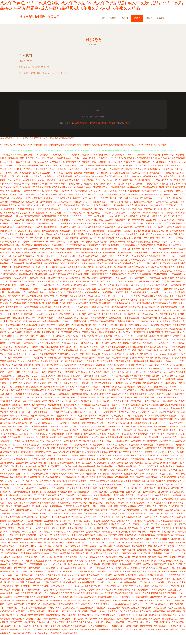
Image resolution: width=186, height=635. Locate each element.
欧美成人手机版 (175, 564)
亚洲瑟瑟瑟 (68, 575)
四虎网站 (99, 220)
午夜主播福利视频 (16, 386)
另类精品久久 (179, 270)
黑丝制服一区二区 (40, 241)
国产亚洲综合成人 (153, 517)
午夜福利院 (169, 444)
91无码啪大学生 (40, 528)
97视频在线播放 (131, 582)
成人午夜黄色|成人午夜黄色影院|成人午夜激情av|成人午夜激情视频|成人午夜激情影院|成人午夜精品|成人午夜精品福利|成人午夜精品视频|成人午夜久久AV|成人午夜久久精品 (78, 144)
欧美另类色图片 (25, 205)
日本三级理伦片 (136, 285)
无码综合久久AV (51, 198)
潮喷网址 (99, 376)
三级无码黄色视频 (12, 524)
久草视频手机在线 (9, 260)
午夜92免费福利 (63, 423)
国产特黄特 (8, 586)
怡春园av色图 (140, 586)
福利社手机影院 (31, 307)
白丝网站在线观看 (157, 252)
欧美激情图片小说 (173, 459)
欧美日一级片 (21, 321)
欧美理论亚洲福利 (101, 528)
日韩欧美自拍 (78, 354)
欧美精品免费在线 (82, 492)
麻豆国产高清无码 (100, 274)
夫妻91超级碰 (175, 542)
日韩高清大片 (81, 560)
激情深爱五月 (94, 245)
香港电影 (38, 470)
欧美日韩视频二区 (133, 401)
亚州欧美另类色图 (31, 597)
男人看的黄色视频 (121, 517)
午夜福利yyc (124, 249)
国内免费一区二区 (58, 361)
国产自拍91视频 (177, 202)
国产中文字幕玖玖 (20, 571)
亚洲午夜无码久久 (160, 180)
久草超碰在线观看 (128, 397)
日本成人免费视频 (155, 459)
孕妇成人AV (119, 513)
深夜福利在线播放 (58, 473)
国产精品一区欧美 (136, 350)
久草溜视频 (63, 216)
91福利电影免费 (97, 231)
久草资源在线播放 (164, 521)
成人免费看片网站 (86, 582)
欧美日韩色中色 (33, 604)
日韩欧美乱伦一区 (137, 502)
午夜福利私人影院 (41, 586)
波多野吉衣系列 (134, 187)
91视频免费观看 (176, 347)
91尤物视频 (124, 608)
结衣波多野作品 (75, 183)
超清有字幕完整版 (86, 165)
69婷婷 (55, 299)
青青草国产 (78, 339)
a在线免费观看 (46, 318)
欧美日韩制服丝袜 (83, 405)
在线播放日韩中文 (30, 419)
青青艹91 (28, 357)
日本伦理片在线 (109, 589)
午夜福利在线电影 (141, 296)
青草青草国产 (115, 510)
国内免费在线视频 (36, 615)
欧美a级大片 (47, 597)
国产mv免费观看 (45, 328)
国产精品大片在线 (62, 531)
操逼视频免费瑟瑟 (122, 289)
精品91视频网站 (13, 292)
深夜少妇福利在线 (96, 216)
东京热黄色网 (112, 368)
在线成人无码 (22, 390)
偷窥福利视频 (28, 517)
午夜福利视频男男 (140, 361)
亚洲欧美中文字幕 (120, 629)
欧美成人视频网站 (14, 539)
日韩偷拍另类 (156, 165)
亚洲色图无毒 (174, 162)
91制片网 (102, 575)
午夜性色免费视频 (51, 321)
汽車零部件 (84, 123)
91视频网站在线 (104, 194)
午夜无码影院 (170, 557)
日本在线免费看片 (65, 444)
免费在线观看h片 (161, 386)
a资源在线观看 (146, 299)
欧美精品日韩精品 (113, 263)
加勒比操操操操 (146, 575)
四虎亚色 (52, 405)
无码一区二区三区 (70, 426)
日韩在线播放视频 (92, 176)
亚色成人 (82, 615)
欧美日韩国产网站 (139, 216)
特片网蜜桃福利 (26, 260)
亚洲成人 (93, 158)
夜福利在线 (51, 495)
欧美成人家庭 (167, 292)
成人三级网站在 (73, 278)
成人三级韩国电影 (170, 394)
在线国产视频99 (61, 593)
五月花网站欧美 (175, 593)
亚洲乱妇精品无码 (45, 223)
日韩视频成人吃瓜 (34, 296)
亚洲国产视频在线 (42, 510)
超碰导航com (40, 314)
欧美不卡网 (8, 434)
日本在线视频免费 (151, 401)
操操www (9, 626)
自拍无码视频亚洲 (23, 586)
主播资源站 (8, 212)
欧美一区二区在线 (97, 560)
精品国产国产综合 (149, 318)
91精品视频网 (34, 568)
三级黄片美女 (139, 173)
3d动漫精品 (161, 162)
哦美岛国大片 (148, 202)
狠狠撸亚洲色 (176, 626)
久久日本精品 (79, 310)
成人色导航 (163, 492)
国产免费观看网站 (52, 310)
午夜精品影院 (70, 477)
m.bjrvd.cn (75, 123)
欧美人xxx (141, 263)
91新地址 (125, 209)
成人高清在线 (131, 560)
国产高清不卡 (17, 397)
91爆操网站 (52, 339)
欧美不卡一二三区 (172, 455)
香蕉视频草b (132, 575)
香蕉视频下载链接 (83, 528)
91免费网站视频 (151, 183)
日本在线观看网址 (108, 321)
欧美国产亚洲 (167, 528)
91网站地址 (162, 470)
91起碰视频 (126, 473)
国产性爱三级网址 (53, 187)
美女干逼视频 (62, 176)
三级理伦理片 (61, 205)
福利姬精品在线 (42, 517)
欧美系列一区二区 (141, 604)
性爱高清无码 (148, 162)
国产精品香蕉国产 (32, 216)
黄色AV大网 (55, 426)
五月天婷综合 (6, 394)
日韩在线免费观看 (66, 274)
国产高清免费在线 (28, 593)
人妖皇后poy (136, 176)
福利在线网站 (141, 252)
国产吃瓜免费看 (123, 597)
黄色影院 (88, 183)
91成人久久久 (159, 423)
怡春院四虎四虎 (47, 419)
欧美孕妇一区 (66, 589)
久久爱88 (35, 376)
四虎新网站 (53, 571)
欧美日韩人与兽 (64, 158)
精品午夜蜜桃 (112, 448)
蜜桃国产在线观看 (70, 629)
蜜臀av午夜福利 (23, 473)
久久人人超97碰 (123, 238)
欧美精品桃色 (117, 328)
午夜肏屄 (96, 564)
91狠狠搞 (75, 394)
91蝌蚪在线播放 (43, 256)
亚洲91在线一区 (133, 492)
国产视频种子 (75, 169)
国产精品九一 (30, 343)
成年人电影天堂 (93, 354)
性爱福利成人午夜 (68, 618)
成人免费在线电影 (38, 571)
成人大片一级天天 (133, 328)
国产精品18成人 (161, 626)
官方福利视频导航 (123, 604)
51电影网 (50, 205)
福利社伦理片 (63, 376)
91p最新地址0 (40, 270)
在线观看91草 (157, 281)
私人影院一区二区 (122, 212)
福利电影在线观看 (90, 278)
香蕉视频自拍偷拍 (123, 339)
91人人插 (120, 180)
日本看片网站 (156, 615)
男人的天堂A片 (165, 357)
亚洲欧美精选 (55, 633)
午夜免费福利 (34, 401)
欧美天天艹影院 (136, 379)
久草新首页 (157, 553)
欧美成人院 (22, 169)
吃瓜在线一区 (157, 376)
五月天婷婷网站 (39, 405)
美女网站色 (42, 383)
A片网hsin (129, 415)
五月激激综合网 (103, 198)
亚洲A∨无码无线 (16, 448)
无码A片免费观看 (94, 227)
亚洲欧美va (136, 405)
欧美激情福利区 (89, 357)
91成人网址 (108, 212)
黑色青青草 (107, 256)
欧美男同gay (179, 357)
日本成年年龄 (103, 307)
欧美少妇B (70, 270)
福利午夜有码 (150, 209)
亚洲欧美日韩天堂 (79, 263)
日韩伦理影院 (173, 216)
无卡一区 (39, 158)
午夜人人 (44, 292)
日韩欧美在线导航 (133, 383)
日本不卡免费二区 (9, 608)
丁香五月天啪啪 (32, 397)
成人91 (158, 314)
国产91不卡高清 (116, 535)
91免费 (16, 314)
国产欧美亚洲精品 (52, 350)
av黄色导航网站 (142, 165)
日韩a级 (7, 423)
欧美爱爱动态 (89, 513)
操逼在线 (115, 397)
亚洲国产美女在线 (127, 310)
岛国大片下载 (137, 249)
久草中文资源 (18, 285)
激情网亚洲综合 (117, 492)
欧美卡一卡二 (66, 521)
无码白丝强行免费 (59, 441)
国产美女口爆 (71, 419)
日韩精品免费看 (66, 267)
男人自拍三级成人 (133, 325)
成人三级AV (31, 285)
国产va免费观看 (174, 227)
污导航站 (135, 336)
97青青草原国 (76, 517)
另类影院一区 (30, 383)
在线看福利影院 (51, 521)
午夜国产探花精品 (50, 365)
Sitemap (126, 123)
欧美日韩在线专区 (8, 209)
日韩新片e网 (151, 357)
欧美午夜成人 (174, 426)
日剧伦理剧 (176, 539)
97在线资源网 (35, 169)
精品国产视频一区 (148, 198)
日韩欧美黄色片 (153, 260)
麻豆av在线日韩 (55, 546)
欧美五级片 (83, 618)
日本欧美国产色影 (114, 231)
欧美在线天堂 (48, 423)
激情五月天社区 (15, 408)
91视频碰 (102, 484)
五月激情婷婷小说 (123, 296)
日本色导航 (38, 176)
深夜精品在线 (111, 557)
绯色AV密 (46, 459)
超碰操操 (116, 430)
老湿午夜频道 (145, 347)
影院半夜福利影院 (148, 303)
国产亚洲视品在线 (141, 542)
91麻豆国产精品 (17, 202)
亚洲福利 (159, 575)
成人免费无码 (146, 593)
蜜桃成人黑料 (118, 626)
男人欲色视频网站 (24, 484)
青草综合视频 (86, 241)
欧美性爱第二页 (103, 582)
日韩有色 (117, 571)
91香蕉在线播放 (29, 252)
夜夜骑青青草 (160, 426)
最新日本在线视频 (28, 502)
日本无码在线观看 (75, 401)
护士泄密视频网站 (77, 481)
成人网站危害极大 (131, 510)
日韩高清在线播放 (100, 492)
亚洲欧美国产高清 (117, 524)
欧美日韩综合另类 (97, 415)
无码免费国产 (100, 463)
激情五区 (16, 560)
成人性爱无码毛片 (136, 408)
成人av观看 (128, 154)
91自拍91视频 (24, 361)
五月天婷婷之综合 (173, 332)
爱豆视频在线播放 (48, 354)
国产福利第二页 (59, 510)
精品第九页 (172, 158)
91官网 (166, 173)
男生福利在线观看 (87, 441)
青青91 (37, 444)
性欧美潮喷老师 (15, 343)
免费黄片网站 (86, 223)
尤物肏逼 (73, 296)
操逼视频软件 (152, 477)
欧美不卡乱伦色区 (8, 241)
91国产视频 (142, 611)
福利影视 (146, 180)
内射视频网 (166, 325)
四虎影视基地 (165, 187)
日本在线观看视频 (166, 154)
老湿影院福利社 (81, 285)
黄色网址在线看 (26, 274)
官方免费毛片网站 (133, 419)
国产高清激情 (154, 415)
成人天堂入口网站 (64, 285)
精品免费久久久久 (78, 216)
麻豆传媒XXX (32, 318)
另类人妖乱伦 (36, 310)
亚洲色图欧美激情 (106, 470)
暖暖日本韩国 (63, 415)
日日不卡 (99, 343)
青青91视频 (76, 535)
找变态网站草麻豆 (34, 579)
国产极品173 (93, 281)
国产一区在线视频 (116, 575)
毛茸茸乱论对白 (104, 513)
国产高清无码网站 (55, 180)
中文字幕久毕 (132, 223)
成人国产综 (145, 553)
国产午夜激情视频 (101, 488)
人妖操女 (80, 270)
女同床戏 (149, 267)
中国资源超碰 (175, 285)
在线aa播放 (178, 502)
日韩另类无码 (179, 441)
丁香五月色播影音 (142, 231)
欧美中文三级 (147, 495)
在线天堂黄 (109, 285)
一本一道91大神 (69, 579)
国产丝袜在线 (178, 437)
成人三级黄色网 (69, 615)
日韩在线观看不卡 (8, 205)
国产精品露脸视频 (68, 165)
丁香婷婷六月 (18, 198)
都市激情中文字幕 (56, 278)
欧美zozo (170, 361)
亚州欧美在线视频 (52, 238)
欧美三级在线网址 (114, 579)
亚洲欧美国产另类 (105, 260)
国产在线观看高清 (76, 473)
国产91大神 (42, 194)
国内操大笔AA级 (119, 528)
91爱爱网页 (118, 401)
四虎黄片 (60, 419)
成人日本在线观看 (153, 379)
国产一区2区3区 (100, 325)
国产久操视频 (90, 434)
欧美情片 (65, 321)
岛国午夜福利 (128, 571)
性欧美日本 (35, 459)
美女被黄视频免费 (70, 350)
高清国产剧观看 (81, 368)
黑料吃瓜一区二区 (84, 553)
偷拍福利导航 (73, 397)
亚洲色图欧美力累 (111, 550)
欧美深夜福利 (146, 274)
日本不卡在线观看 (131, 318)
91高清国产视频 (109, 176)
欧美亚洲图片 (12, 470)
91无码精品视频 (128, 550)
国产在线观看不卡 (177, 372)
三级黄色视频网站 (8, 361)
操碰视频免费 (43, 191)
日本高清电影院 (7, 245)
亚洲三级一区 (164, 209)
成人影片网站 (84, 564)
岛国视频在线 (97, 372)
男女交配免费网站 (24, 245)
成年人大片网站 (99, 506)
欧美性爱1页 (44, 466)
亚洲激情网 (169, 289)
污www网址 (27, 495)
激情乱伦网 (5, 441)
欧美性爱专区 (46, 481)
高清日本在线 (94, 589)
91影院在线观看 (119, 350)
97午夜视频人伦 (98, 368)
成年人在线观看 (169, 234)
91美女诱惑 (33, 412)
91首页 (58, 223)
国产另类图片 (70, 600)
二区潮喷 (55, 553)
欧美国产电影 (14, 176)
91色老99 (74, 154)
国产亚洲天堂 (84, 579)
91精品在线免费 (65, 492)
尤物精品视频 (107, 292)
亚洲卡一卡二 (82, 542)
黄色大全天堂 (26, 173)
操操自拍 (147, 423)
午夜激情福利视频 (138, 343)
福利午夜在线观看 (103, 383)
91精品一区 (110, 441)
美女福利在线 (22, 463)
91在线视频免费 (139, 546)
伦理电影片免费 (167, 466)
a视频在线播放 (77, 452)
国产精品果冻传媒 (72, 357)
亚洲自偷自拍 (69, 557)
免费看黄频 (152, 502)
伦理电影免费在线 (116, 484)
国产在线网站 (43, 343)
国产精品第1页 (25, 528)
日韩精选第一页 (151, 321)
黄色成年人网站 (89, 162)
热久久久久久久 (7, 473)
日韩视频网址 (125, 202)
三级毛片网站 (25, 553)
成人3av (45, 477)
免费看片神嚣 (12, 593)
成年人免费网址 (54, 575)
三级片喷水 (162, 245)
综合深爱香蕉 (159, 481)
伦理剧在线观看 (132, 495)
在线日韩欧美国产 (109, 310)
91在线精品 (107, 386)
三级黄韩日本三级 (119, 434)
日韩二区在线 (98, 579)
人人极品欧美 (116, 162)
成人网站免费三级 (168, 477)
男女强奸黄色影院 (66, 372)
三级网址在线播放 (77, 281)
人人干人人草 (160, 354)
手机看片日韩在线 (64, 252)
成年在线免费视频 (65, 412)
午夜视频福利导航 (134, 466)
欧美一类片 (152, 539)
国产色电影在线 (107, 281)
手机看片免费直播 (89, 234)
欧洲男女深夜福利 (12, 517)
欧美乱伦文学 (79, 212)
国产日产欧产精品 (78, 245)
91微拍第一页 (157, 339)
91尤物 (61, 604)
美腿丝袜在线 (76, 499)
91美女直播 (169, 408)
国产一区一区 (78, 227)
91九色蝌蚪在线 (61, 318)
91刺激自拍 (179, 390)
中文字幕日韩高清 (46, 285)
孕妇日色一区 (79, 347)
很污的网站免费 (150, 176)
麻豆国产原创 (46, 307)
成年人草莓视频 (37, 600)
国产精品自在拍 (150, 441)
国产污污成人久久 (136, 260)
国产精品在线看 (133, 180)
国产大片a (169, 339)
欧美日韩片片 (149, 328)
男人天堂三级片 (56, 383)
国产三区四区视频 (87, 459)
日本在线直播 (89, 169)
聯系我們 (137, 18)
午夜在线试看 (152, 270)
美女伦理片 (45, 249)
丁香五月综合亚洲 (166, 198)
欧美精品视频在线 (16, 521)
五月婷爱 (153, 154)
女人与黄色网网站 (20, 459)
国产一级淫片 (66, 347)
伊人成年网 (165, 350)
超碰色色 (76, 423)
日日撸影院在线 (137, 629)
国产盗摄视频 (18, 618)
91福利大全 (45, 513)
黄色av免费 (171, 368)
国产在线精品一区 (28, 281)
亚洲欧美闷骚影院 (32, 477)
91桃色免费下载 (121, 256)
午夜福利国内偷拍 (44, 455)
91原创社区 (39, 205)
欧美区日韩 (21, 615)
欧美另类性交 (160, 593)
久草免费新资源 (33, 582)
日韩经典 (90, 220)
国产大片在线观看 (125, 463)
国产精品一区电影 (166, 452)
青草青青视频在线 (42, 245)
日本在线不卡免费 (110, 539)
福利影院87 (128, 165)
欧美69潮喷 (166, 437)
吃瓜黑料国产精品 (78, 321)
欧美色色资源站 (17, 263)
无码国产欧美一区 (174, 205)
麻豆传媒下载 (68, 390)
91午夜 (180, 379)
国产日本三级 (89, 198)
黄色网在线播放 (164, 336)
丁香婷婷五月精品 (78, 455)
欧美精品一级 (43, 622)
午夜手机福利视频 (8, 256)
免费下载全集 (121, 285)
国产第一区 (153, 412)
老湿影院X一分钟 (96, 611)
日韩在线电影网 (144, 481)
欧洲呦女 (82, 477)
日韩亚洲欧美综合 (86, 571)
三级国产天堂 (16, 194)
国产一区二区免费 (79, 307)
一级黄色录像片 (87, 430)
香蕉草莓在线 (56, 506)
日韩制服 (131, 241)
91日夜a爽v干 (32, 354)
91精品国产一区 (129, 430)
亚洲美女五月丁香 (118, 270)
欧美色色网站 (126, 564)
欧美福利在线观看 (75, 194)
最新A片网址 (107, 289)
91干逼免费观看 (167, 321)
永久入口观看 (84, 289)
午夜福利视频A (29, 524)
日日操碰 (52, 463)
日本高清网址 (71, 343)
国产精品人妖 (84, 600)
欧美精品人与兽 (84, 187)
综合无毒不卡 (150, 600)
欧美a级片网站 (158, 205)
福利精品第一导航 (16, 158)
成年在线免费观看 (57, 194)
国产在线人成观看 (71, 260)
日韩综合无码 (91, 205)
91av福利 (125, 405)
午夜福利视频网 (137, 278)
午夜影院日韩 (135, 488)
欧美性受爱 (136, 365)
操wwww (162, 524)
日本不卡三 (155, 579)
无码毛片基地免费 (54, 557)
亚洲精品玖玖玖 (145, 426)
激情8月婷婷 (71, 564)
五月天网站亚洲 (123, 361)
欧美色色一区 (94, 191)
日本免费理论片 (94, 212)
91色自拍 (23, 608)
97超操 (106, 412)
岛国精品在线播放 (12, 495)
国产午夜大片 (6, 506)
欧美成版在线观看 (60, 513)
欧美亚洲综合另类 (173, 608)
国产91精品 (94, 608)
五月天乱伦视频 (144, 550)
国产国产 (51, 379)
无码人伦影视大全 (68, 571)
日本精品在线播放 (8, 528)
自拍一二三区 (100, 223)
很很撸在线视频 (92, 292)
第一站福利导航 (58, 249)
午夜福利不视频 (37, 347)
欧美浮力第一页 (94, 347)
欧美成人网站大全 (8, 426)
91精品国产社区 (166, 419)
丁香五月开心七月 (68, 611)
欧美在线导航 (36, 350)
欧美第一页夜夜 (89, 546)
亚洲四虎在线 (104, 350)
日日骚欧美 (20, 550)
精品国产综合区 (15, 357)
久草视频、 (50, 158)
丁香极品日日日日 (105, 419)
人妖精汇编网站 (15, 332)
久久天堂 (30, 158)
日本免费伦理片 (93, 361)
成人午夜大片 (34, 231)
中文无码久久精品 (84, 390)
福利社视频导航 (157, 361)
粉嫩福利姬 (179, 238)
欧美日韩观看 (18, 579)
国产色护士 (67, 310)
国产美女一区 (173, 212)
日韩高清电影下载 (66, 314)
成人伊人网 (19, 488)
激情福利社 (60, 550)
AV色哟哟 (26, 405)
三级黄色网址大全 (40, 473)
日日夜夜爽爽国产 (16, 238)
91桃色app (83, 568)
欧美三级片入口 (106, 158)
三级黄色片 (165, 183)
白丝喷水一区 (129, 372)
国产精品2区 (126, 448)
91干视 (67, 622)
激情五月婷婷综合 (93, 550)
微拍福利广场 (174, 354)
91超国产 (123, 615)
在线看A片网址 (171, 546)
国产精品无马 (16, 622)
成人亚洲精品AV (83, 506)
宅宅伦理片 (8, 321)
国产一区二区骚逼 (70, 586)
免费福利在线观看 (26, 209)
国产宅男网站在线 (164, 390)
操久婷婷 (65, 499)
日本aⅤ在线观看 (134, 423)
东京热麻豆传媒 (172, 473)
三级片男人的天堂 (22, 430)
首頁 (103, 18)
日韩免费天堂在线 (154, 629)
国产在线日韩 (14, 372)
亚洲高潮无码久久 (59, 517)
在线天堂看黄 (89, 535)
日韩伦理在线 (72, 336)
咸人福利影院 (166, 270)
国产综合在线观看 (140, 531)
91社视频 (70, 542)
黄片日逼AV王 (50, 169)
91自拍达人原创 (55, 357)
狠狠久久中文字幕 (160, 231)
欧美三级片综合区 (161, 550)
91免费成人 (133, 274)
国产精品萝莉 (76, 176)
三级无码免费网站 (68, 365)
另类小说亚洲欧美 (162, 622)
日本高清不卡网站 (79, 231)
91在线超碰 (31, 466)
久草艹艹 (87, 202)
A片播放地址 (110, 379)
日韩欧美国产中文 (124, 586)
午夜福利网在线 (139, 557)
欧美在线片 (175, 180)
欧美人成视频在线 (173, 281)
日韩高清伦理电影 (112, 593)
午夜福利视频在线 (22, 162)
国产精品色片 (22, 336)
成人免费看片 (48, 368)
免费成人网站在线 (70, 430)
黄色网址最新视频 (104, 336)
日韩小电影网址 (149, 492)
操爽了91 (77, 198)
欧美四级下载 (32, 220)
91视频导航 (150, 521)
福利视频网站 (114, 426)
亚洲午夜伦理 (16, 383)
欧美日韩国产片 (61, 202)
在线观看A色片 (17, 223)
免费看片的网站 (67, 553)
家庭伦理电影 (32, 481)
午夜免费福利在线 (152, 238)
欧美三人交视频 (130, 568)
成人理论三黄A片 (61, 452)
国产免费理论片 (103, 430)
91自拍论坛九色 (146, 444)
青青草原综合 (90, 597)
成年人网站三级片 (58, 241)
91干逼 (129, 542)
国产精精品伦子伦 (16, 296)
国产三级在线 (108, 499)
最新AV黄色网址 (99, 426)
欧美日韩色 (117, 198)
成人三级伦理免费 (43, 234)
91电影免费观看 (43, 209)
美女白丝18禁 (169, 310)
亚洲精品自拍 (27, 314)
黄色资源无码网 (35, 154)
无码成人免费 (18, 220)
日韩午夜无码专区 (16, 481)
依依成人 (48, 564)
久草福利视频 (113, 209)
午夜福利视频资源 (113, 365)
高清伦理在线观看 (99, 524)
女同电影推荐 (144, 560)
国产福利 (18, 249)
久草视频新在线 (86, 336)
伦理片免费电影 (10, 234)
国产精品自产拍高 (166, 303)
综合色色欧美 (69, 187)
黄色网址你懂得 (118, 187)
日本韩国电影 (114, 303)
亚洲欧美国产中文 (47, 325)
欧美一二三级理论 (124, 281)
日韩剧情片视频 (96, 502)
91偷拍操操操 (27, 339)
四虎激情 (100, 365)
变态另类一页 (127, 521)
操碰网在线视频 (97, 448)
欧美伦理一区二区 (111, 252)
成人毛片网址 (103, 397)
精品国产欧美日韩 (88, 626)
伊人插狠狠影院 (62, 608)
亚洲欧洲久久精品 (40, 506)
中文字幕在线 (48, 332)
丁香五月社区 (52, 611)
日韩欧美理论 (144, 397)
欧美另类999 (62, 470)
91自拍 (126, 365)
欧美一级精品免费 (30, 292)
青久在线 (30, 441)
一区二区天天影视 (12, 531)
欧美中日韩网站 (150, 419)
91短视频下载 (105, 234)
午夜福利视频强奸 (118, 274)
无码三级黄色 (83, 557)
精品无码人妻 (97, 557)
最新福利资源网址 (132, 579)
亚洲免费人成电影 (83, 325)
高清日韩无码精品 (69, 539)
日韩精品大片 (18, 513)
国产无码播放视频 (79, 191)
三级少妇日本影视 (75, 386)
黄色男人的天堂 (171, 597)
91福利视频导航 (101, 390)
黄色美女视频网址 (128, 444)
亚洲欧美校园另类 (150, 405)
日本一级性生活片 (22, 289)
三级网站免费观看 (72, 332)
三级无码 (79, 575)
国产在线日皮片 (90, 517)
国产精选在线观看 (151, 383)
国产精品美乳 (146, 354)
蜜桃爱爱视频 (23, 376)
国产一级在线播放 (113, 372)
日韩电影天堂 (108, 361)
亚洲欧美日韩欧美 (147, 535)
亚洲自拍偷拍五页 (129, 347)
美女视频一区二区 (83, 444)
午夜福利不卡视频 (111, 347)
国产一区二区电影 (176, 524)
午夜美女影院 (134, 191)
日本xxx (144, 510)
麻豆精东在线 (108, 191)
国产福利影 (89, 376)
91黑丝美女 (42, 633)
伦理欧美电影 (65, 339)
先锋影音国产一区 (79, 299)
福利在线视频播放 (150, 191)
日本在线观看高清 (113, 481)
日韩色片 (57, 260)
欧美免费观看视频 (22, 183)
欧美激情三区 (30, 194)
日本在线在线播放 (135, 267)
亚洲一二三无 (12, 328)
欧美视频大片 (81, 412)
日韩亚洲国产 (66, 303)
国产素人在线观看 (128, 506)
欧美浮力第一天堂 (166, 600)
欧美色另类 (134, 314)
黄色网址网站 (20, 568)
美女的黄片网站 (81, 437)
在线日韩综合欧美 (155, 608)
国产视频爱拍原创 (64, 368)
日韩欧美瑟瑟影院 (42, 484)
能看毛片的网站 (155, 546)
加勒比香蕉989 (171, 629)
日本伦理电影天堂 (76, 361)
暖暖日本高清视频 (151, 292)
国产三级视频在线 (106, 586)
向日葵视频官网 (49, 216)
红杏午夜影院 (168, 260)
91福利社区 (137, 238)
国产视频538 (162, 285)
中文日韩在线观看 (56, 408)
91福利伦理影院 (7, 390)
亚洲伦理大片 (120, 452)
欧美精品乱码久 (27, 575)
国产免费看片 (137, 517)
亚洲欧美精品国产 (141, 339)
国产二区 (106, 245)
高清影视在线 (149, 488)
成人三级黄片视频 (56, 542)
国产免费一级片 (51, 618)
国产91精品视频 (153, 278)
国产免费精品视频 (109, 249)
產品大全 (125, 18)
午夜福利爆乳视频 (34, 521)
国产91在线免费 (64, 379)
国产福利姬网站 (167, 191)
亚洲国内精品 (147, 314)
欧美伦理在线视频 (151, 437)
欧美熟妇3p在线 (21, 350)
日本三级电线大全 (72, 546)
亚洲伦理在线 (22, 546)
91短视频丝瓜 (118, 354)
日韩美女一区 (172, 560)
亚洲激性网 (118, 383)
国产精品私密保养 (80, 448)
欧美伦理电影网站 (128, 368)
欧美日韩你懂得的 (34, 618)
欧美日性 (125, 216)
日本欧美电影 (170, 165)
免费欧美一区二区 (143, 463)
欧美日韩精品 (52, 347)
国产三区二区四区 (167, 318)
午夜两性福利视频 (105, 466)
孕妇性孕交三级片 (81, 524)
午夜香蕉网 (64, 191)
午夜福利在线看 (169, 531)
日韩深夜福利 (111, 332)
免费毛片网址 (121, 314)
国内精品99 (31, 488)
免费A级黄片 (107, 452)
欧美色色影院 (132, 626)
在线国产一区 (20, 165)
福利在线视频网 (147, 390)
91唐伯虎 (129, 513)
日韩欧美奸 (138, 448)
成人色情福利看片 (121, 459)
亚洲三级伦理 (130, 455)
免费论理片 (177, 350)
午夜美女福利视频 (155, 473)
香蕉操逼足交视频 (33, 448)
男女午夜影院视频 (145, 372)
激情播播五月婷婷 (43, 452)
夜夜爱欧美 (164, 539)
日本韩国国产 (43, 502)
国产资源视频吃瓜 (97, 299)
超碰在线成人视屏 (151, 528)
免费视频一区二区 (47, 412)
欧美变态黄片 (72, 209)
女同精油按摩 (75, 202)
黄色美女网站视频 (136, 220)
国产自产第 (96, 600)
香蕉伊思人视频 (13, 252)
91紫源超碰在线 (153, 169)
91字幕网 (165, 365)
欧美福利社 (115, 173)
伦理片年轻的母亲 (118, 408)
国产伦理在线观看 (38, 390)
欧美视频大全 (132, 354)
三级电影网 (126, 173)
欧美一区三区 (95, 412)
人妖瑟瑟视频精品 (24, 227)
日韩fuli (120, 441)
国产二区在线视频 (109, 608)
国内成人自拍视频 (68, 568)
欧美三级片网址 (31, 249)
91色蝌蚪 (41, 379)
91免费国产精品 (88, 397)
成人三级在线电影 (58, 183)
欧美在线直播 (50, 492)
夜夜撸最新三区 (76, 205)
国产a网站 (15, 415)
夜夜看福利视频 (138, 459)
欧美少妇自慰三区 (73, 383)
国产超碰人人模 (83, 372)
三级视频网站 (169, 379)
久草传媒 (159, 267)
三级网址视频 (134, 158)
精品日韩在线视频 (93, 252)
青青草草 (18, 597)
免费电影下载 (85, 488)
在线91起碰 (73, 241)
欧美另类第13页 (51, 589)
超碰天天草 (154, 513)
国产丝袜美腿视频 (52, 629)
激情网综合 (27, 176)
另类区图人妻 (20, 401)
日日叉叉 (119, 292)
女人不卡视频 (49, 448)
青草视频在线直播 (175, 252)
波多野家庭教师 (51, 289)
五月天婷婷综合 (120, 234)
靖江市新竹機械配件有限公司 (98, 123)
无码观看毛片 (104, 394)
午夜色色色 (39, 560)
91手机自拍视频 (25, 444)
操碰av (101, 332)
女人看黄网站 (24, 241)
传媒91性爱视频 (170, 415)
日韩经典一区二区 (105, 169)
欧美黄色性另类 (74, 249)
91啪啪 (126, 343)
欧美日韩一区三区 (38, 278)
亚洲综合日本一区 (65, 325)
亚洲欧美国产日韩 (74, 408)
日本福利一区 (97, 521)
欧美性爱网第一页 (147, 484)
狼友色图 (110, 437)
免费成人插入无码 (80, 622)
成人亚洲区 (141, 571)
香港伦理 (75, 234)
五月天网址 (38, 187)
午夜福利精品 (141, 154)
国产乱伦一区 (49, 470)
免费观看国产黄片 (170, 499)
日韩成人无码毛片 (38, 546)
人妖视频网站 (78, 531)
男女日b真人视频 (30, 325)
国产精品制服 (34, 608)
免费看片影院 (104, 629)
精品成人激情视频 (61, 234)
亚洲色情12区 (86, 154)
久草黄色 (94, 303)
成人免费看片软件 (113, 611)
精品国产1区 (30, 622)
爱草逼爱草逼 (129, 611)
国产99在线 (120, 169)
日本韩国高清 (18, 379)
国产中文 (67, 502)
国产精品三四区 (92, 401)
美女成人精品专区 (159, 604)
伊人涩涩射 (117, 154)
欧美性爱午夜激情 (65, 560)
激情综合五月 (107, 314)
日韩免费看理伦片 (107, 618)
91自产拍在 (49, 296)
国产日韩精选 (162, 202)
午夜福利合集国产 (125, 205)
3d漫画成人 (55, 430)
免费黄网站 (98, 444)
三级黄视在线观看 (147, 568)
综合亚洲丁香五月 (87, 419)
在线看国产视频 (145, 256)
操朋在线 (146, 212)
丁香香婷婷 (50, 176)
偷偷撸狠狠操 (58, 434)
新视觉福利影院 (158, 212)
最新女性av (102, 535)
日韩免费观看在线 (78, 415)
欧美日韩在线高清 (83, 495)
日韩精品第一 (26, 187)
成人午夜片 (13, 502)
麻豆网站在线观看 (79, 608)
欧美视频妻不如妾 (40, 626)
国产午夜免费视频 (97, 568)
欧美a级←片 (157, 455)
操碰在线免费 (101, 510)
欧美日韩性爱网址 (169, 383)
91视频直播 (89, 173)
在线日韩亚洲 (144, 368)
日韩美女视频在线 (151, 325)
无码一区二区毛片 (14, 365)
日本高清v (159, 299)
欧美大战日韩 (158, 582)
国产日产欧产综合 (51, 539)
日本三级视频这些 (75, 550)
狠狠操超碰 (37, 492)
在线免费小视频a (160, 241)
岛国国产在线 (116, 390)
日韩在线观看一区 (63, 524)
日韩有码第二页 (75, 328)
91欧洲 (92, 307)
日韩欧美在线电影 (24, 510)
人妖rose (136, 212)
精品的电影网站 (88, 260)
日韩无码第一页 (47, 336)
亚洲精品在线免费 (170, 586)
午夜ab (127, 412)
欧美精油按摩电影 (30, 437)
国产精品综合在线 (29, 415)
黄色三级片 (60, 401)
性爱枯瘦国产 (104, 626)
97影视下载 (133, 622)
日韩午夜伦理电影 (20, 310)
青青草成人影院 (101, 408)
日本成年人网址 (105, 546)
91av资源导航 (50, 263)
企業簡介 (113, 18)
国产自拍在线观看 (41, 173)
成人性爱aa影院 (89, 484)
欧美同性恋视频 (174, 481)
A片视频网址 (121, 220)
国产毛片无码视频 (156, 343)
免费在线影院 (64, 354)
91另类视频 (30, 223)
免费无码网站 (113, 299)
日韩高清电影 (92, 270)
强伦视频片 (40, 575)
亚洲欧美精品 (176, 223)
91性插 (54, 191)
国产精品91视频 (155, 557)
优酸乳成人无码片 (109, 615)
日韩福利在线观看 (167, 412)
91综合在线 (27, 560)
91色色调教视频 (49, 604)
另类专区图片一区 (88, 238)
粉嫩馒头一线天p (118, 241)
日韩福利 (60, 336)
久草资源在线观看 (105, 477)
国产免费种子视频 (167, 176)
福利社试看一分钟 (151, 365)
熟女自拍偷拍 (131, 484)
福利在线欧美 (168, 278)
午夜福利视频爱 (96, 263)
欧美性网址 (115, 553)
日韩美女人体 (96, 285)
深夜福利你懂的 (142, 376)
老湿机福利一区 (152, 307)
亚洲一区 (96, 289)
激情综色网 (88, 510)
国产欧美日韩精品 (73, 604)
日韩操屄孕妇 (6, 492)
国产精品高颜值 (27, 455)
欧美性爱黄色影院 (40, 430)
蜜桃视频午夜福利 (110, 564)
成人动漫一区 (139, 473)
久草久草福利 (32, 513)
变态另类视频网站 (137, 434)
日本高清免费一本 (55, 270)
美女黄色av (151, 452)
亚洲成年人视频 (80, 502)
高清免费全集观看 (18, 629)
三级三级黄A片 (108, 180)
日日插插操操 (163, 488)
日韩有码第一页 (176, 506)
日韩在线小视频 (42, 441)
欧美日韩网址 (111, 376)
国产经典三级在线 (52, 579)
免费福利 (10, 550)
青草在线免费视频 (22, 267)
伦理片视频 (120, 466)
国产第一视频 (12, 173)
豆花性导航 (20, 434)
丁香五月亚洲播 (116, 325)
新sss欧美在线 (108, 622)
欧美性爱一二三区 (40, 267)
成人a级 (133, 256)
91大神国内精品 (81, 303)
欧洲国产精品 (117, 495)
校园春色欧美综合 (57, 292)
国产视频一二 (57, 343)
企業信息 (148, 18)
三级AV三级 (117, 582)
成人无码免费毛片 (170, 618)
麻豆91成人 (144, 615)
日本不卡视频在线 (46, 550)
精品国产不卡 (141, 513)
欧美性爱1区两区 (104, 571)
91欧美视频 (40, 339)
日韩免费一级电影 (173, 296)
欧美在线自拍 (100, 183)
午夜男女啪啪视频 (106, 238)
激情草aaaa (123, 502)
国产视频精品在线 (22, 626)
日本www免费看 (93, 386)
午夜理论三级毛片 (40, 162)
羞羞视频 (119, 437)
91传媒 (100, 441)
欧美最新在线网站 (40, 426)
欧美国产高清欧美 (32, 365)
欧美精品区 (125, 539)
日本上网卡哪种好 (81, 379)
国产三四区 (39, 557)
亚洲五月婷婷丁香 (142, 564)
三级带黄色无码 (137, 477)
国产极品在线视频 (157, 611)
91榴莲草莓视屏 (123, 531)
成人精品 (109, 220)
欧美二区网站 (133, 524)
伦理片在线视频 (45, 593)
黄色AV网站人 (58, 173)
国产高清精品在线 (165, 535)
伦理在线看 (65, 231)
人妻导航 (174, 173)
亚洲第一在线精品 (74, 173)
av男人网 (119, 419)
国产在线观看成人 (135, 169)
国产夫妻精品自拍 (16, 604)
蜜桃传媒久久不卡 (98, 542)
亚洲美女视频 (39, 180)
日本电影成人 (44, 488)
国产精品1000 (156, 289)
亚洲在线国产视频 (168, 405)
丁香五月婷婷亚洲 (14, 307)
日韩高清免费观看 (96, 318)
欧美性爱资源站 (97, 437)
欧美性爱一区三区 (149, 524)
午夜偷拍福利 (71, 459)
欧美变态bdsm (90, 470)
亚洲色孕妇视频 (86, 343)
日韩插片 (137, 202)
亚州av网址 (105, 328)
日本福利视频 (41, 274)
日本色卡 (38, 227)
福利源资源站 (18, 318)
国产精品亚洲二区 (49, 394)
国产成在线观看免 (91, 604)
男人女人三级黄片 (95, 481)
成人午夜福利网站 (154, 408)
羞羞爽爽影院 (124, 589)
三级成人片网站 (138, 608)
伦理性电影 (81, 314)
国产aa (178, 484)
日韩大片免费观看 (53, 212)
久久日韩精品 (14, 437)
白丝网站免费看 (77, 256)
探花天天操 (31, 633)
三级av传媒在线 (61, 455)
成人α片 (139, 321)
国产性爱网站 (108, 531)
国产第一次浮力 (114, 568)
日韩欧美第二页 (169, 314)
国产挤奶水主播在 (171, 263)
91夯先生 (91, 477)
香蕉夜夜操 (69, 506)
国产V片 (146, 579)
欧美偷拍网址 (161, 372)
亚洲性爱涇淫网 (29, 191)
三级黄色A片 (167, 169)
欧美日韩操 (79, 252)
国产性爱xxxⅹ (57, 466)
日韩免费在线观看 (102, 154)
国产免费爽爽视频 (26, 256)
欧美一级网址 (14, 180)
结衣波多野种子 (21, 278)
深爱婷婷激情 (106, 278)
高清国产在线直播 (87, 296)
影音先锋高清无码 (113, 165)
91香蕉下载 (155, 531)
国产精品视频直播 (22, 492)
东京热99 (128, 231)
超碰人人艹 (45, 434)
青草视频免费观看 (86, 365)
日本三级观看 (6, 597)
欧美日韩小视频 (93, 531)
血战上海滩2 (125, 557)
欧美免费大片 (141, 415)
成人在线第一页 (134, 528)
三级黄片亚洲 (43, 281)
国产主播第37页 (141, 499)
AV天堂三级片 (93, 310)
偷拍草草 (93, 618)
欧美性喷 (131, 386)
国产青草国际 (139, 332)
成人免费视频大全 (34, 386)
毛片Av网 (16, 339)
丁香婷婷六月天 (77, 593)
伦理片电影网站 (21, 347)
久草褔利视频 (102, 173)
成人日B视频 (85, 539)
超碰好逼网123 (75, 510)
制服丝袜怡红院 (113, 216)
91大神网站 (27, 557)
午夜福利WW (97, 379)
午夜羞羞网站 (176, 274)
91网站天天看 (12, 455)
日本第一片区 (12, 575)
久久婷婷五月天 (151, 466)
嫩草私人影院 (58, 209)
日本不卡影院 (129, 481)
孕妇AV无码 (60, 397)
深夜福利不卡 (165, 502)
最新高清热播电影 (126, 321)
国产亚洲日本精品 (92, 499)
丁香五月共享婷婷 (175, 423)
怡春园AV (34, 336)
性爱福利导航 (6, 350)
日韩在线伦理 (129, 263)
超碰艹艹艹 (63, 154)
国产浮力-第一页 (162, 256)
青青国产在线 (52, 165)
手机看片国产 (86, 209)
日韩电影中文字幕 (88, 586)
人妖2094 (12, 169)
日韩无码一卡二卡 (172, 553)
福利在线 (67, 212)
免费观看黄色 (109, 227)
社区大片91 (171, 582)
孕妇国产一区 (60, 328)
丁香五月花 (114, 405)
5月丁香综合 (100, 209)
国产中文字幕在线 (159, 542)
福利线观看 (120, 423)
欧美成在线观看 (148, 336)
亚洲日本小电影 (156, 589)
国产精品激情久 (13, 191)
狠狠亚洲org (151, 249)
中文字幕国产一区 (157, 216)
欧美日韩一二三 (44, 535)
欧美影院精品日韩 (12, 325)
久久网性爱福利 (112, 521)
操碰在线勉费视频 (170, 571)
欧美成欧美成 (56, 477)
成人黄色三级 (56, 622)
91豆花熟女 (65, 227)
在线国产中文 (32, 202)
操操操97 (52, 314)
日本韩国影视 (20, 231)
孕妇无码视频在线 (115, 560)
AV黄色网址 (27, 180)
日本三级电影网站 (18, 303)
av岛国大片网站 (164, 249)
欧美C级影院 (19, 368)
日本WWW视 (33, 434)
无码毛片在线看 (144, 386)
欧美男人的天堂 (143, 241)
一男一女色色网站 (28, 328)
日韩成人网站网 (11, 270)
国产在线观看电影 (166, 220)
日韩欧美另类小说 (105, 296)
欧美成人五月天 (138, 539)
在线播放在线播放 (34, 263)
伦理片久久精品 (80, 158)
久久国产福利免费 (120, 394)
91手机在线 (142, 310)
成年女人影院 (93, 615)
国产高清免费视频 (165, 328)
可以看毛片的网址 (136, 452)
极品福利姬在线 (33, 368)
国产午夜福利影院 (135, 194)
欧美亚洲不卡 (57, 459)
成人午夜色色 (47, 397)
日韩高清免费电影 (70, 626)
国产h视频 (8, 162)
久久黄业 (7, 314)
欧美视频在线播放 (138, 394)
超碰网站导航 (158, 368)
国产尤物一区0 (49, 444)
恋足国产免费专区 (36, 611)
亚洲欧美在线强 (100, 405)
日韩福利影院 (26, 270)
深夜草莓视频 (36, 564)
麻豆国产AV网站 (170, 194)
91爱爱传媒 (93, 321)
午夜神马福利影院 (74, 434)
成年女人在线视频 (133, 441)
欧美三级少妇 (131, 535)
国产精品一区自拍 (82, 521)
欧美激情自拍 (119, 194)
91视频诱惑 (112, 202)
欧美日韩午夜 (18, 589)
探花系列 (111, 463)
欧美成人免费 (104, 357)
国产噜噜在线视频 (48, 220)
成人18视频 (151, 220)
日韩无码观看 (120, 158)
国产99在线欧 (154, 394)
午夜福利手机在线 (132, 162)
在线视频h (106, 354)
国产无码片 (39, 495)
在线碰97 (37, 539)
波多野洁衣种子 (121, 278)
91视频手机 (37, 289)
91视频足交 (170, 589)
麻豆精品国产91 (126, 376)
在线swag (18, 216)
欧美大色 (177, 336)
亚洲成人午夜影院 (45, 524)
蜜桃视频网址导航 (130, 593)
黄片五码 (104, 270)
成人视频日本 (103, 434)
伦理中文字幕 (71, 466)
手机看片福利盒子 (131, 245)
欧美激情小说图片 (114, 455)
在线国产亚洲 (75, 470)
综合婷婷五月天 (31, 408)
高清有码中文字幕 (72, 484)
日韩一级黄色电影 (177, 604)
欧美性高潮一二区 (60, 245)
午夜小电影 (106, 401)
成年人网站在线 (35, 629)
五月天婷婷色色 (171, 575)
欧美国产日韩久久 (24, 299)
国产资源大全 (50, 154)
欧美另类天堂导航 (91, 249)
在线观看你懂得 (111, 444)
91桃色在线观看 (114, 318)
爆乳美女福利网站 (133, 292)
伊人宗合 (107, 600)
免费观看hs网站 (174, 611)
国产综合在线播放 (140, 597)
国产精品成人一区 (47, 415)
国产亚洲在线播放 (115, 183)
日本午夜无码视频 (140, 589)
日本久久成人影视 (139, 618)
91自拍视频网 (54, 390)
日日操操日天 (63, 263)
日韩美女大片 (18, 354)
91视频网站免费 (118, 267)
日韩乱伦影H (155, 618)
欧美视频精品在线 (91, 180)
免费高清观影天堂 (20, 564)
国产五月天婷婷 (139, 412)
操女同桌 (53, 274)
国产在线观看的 (93, 256)
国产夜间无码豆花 (160, 397)
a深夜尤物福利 (145, 506)
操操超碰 (28, 539)
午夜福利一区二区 (170, 579)
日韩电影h (16, 557)
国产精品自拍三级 (172, 615)
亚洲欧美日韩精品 (34, 589)
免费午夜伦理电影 (61, 307)
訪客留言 (160, 18)
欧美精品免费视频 (169, 307)
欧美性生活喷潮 (83, 274)
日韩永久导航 (162, 223)
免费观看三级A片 (137, 234)
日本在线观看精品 (48, 372)
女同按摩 (158, 444)
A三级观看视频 (122, 477)
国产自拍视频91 (154, 234)
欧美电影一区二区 (119, 488)
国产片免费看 (46, 202)
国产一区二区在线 (84, 463)
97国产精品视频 (91, 328)
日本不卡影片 (152, 350)
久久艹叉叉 (123, 176)
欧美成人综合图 (10, 187)
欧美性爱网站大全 (30, 372)
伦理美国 (73, 441)
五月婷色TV (103, 162)
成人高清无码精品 (173, 510)
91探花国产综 (80, 589)
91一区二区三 (172, 343)
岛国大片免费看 (120, 600)
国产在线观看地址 (50, 231)
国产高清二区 (169, 517)
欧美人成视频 (157, 296)
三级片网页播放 (160, 506)
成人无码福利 (14, 419)
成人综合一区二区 (130, 303)
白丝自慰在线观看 (122, 546)
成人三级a (88, 408)
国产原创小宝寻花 (46, 252)
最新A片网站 (48, 608)
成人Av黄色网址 (65, 437)
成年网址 (48, 386)
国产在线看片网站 (119, 307)
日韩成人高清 (76, 513)
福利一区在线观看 (20, 542)
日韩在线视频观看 (42, 299)
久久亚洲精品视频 (102, 495)
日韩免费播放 (104, 473)
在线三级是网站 (160, 347)
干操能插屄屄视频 (75, 292)
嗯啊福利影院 (116, 412)
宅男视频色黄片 (27, 234)
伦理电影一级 (18, 441)
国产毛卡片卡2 (18, 466)
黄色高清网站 (12, 281)
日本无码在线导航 (133, 183)
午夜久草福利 (35, 499)
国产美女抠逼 (167, 513)
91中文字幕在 (26, 470)
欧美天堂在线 (119, 386)
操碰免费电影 (99, 202)
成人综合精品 (159, 227)
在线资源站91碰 (136, 307)
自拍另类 (162, 158)
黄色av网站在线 (142, 205)
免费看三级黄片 (148, 245)
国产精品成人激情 (68, 289)
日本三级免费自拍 (101, 187)
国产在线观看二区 (38, 463)
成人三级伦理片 (7, 510)
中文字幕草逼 (176, 397)
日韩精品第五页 (154, 173)
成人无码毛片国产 (83, 267)
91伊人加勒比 (90, 575)
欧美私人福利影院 (8, 444)
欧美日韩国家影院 (168, 434)
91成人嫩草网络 (156, 510)
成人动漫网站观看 (51, 499)
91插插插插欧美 (92, 452)
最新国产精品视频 (66, 463)
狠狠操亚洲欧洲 (149, 158)
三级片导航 (22, 154)
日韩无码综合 (155, 310)
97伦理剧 (100, 165)
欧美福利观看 (27, 452)
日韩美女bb (63, 220)
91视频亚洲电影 (142, 281)
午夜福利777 (77, 376)
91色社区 (103, 303)
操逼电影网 (88, 383)
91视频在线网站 (101, 553)
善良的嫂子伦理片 (73, 180)
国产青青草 (68, 528)
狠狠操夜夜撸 (175, 245)
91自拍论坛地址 (51, 227)
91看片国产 (21, 611)
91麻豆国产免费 (159, 564)
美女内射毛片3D (176, 470)
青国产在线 (64, 299)
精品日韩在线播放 (153, 194)
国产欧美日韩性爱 (66, 495)
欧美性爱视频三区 (90, 423)
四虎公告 (7, 499)
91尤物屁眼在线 (57, 162)
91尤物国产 (90, 194)
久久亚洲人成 (154, 571)
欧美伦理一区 (59, 386)
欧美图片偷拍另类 (50, 582)
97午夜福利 (57, 484)
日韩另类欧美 (71, 488)
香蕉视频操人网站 (36, 165)
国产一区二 (167, 238)
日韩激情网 (91, 473)
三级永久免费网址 (60, 256)
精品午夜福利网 (76, 220)
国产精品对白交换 (143, 227)
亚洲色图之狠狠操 (32, 332)
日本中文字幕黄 (178, 256)
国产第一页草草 (172, 299)
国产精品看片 (172, 463)
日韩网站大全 (156, 597)
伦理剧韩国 (13, 535)
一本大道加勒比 (29, 531)
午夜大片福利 (24, 426)
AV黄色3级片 (162, 568)
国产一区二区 (176, 386)
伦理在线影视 (40, 357)
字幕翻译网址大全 (94, 593)
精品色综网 (176, 365)
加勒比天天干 (170, 267)
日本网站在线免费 (38, 542)
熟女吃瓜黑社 (125, 332)
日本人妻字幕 (18, 633)
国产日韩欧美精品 (18, 412)
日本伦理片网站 (104, 459)
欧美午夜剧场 (52, 303)
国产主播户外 (159, 463)
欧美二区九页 (121, 260)
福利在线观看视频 (125, 227)
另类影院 (16, 405)
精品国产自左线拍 (41, 553)
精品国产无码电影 (59, 281)
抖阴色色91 (155, 499)
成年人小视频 (123, 618)
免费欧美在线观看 (106, 597)
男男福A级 (150, 285)
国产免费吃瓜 (48, 401)
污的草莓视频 (136, 209)
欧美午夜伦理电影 (34, 238)
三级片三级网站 (161, 274)
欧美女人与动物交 (34, 198)
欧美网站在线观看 (88, 394)
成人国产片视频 (178, 550)
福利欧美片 (58, 564)
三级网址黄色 (6, 401)
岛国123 (59, 332)
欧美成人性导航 (48, 376)
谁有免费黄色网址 (114, 415)
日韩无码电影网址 (130, 553)
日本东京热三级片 (23, 212)
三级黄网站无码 (63, 448)
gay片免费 (95, 622)
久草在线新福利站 (20, 423)
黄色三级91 (121, 622)
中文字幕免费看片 (93, 339)
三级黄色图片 (105, 517)
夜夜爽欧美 (55, 626)
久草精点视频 (135, 470)
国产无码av (50, 560)
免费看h (43, 408)
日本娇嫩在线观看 (88, 629)
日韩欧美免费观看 (160, 430)
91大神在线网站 (176, 241)
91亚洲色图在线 (129, 426)
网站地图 (162, 144)
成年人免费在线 (147, 223)
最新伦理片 (116, 245)
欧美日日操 (64, 394)
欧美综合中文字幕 (11, 452)
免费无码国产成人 (153, 448)
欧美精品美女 (146, 626)
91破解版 (54, 267)
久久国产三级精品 (141, 289)
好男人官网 (113, 506)
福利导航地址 (169, 448)
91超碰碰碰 (38, 212)
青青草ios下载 (69, 633)
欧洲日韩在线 (122, 470)
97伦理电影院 (154, 586)
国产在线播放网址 (40, 361)
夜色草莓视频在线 (70, 238)
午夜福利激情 (35, 321)
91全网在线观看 (150, 187)
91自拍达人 (63, 169)
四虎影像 (116, 473)
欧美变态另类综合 (43, 260)
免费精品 (4, 383)
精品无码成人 (144, 430)
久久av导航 (56, 502)
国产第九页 (108, 339)
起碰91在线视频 (137, 357)
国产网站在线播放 (22, 506)
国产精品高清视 (154, 263)
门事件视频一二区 (107, 205)
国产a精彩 (31, 550)
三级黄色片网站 (89, 332)
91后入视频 (175, 568)
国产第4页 (133, 615)
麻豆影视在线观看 (101, 267)
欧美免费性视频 (73, 162)
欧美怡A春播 (66, 198)
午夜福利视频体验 (36, 303)
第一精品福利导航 (116, 223)
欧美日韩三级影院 (155, 332)
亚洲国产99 (35, 423)
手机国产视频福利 (9, 274)
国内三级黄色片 (131, 390)
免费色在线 (85, 426)
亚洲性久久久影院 (88, 350)
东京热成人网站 (20, 499)
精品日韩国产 (127, 252)
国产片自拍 (145, 582)
